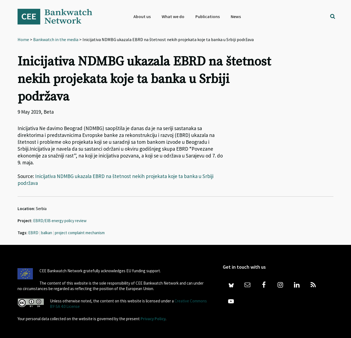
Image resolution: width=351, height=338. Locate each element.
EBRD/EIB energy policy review (60, 220)
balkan (46, 232)
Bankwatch (59, 16)
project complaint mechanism (80, 232)
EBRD (33, 232)
